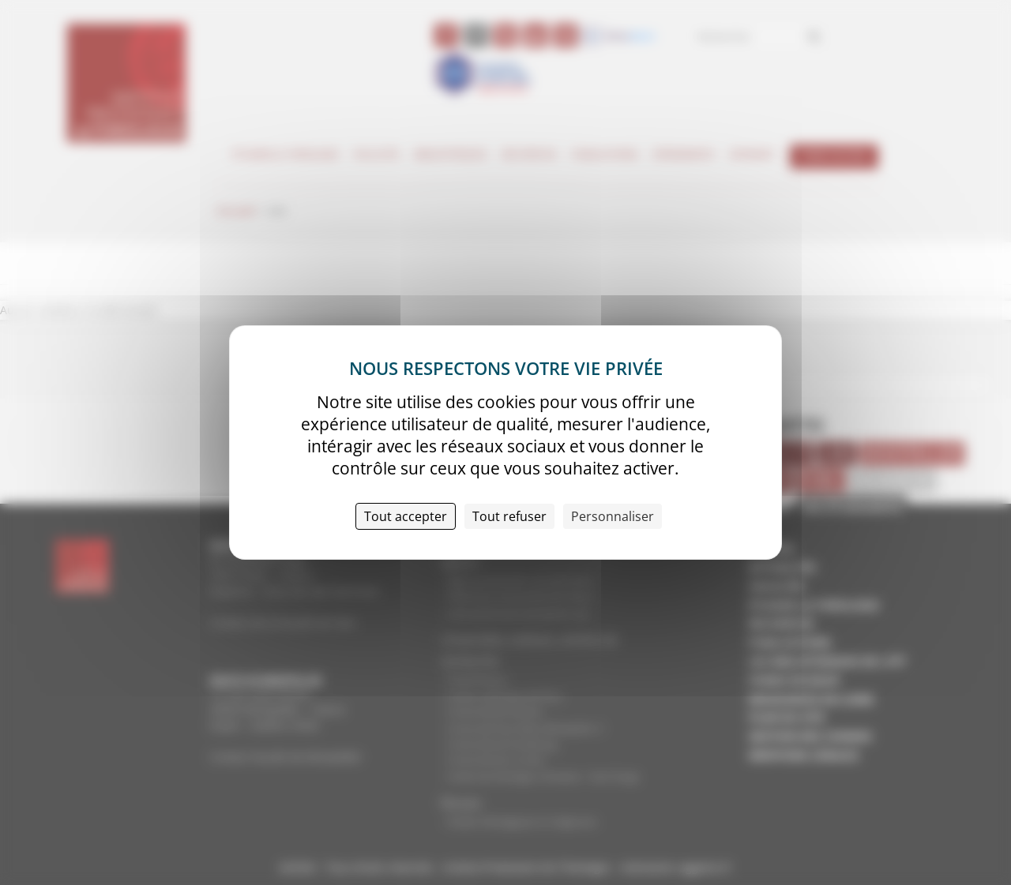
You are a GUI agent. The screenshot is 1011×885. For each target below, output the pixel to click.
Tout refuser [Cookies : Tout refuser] (509, 516)
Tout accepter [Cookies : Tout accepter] (405, 516)
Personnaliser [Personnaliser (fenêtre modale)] (612, 516)
